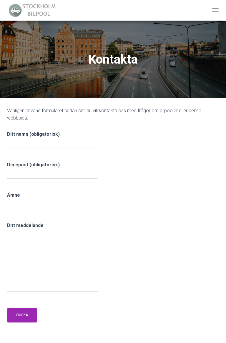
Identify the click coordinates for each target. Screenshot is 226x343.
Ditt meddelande (52, 257)
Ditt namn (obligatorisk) (52, 139)
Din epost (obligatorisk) (52, 170)
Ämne (52, 200)
